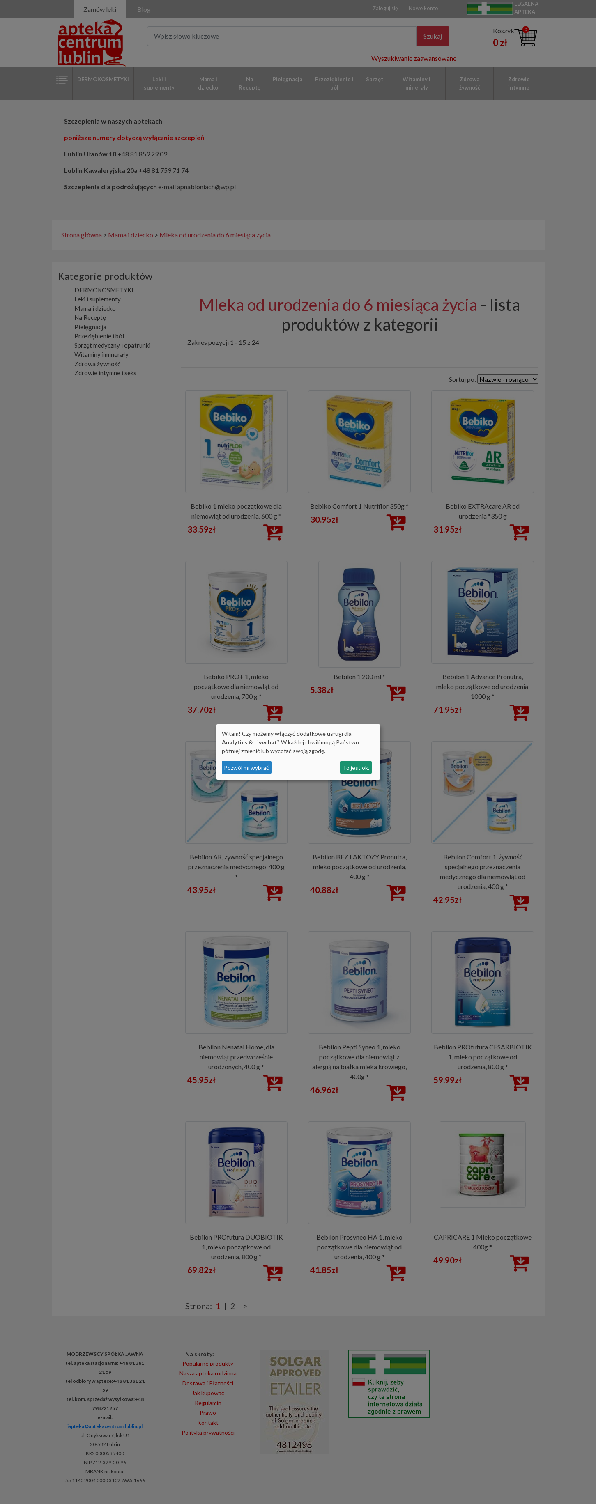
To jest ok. (356, 767)
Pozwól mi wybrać (246, 767)
